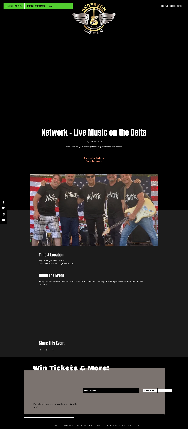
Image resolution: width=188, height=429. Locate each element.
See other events (94, 161)
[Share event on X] (46, 350)
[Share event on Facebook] (40, 350)
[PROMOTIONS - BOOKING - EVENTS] (158, 6)
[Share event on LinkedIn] (53, 350)
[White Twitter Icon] (3, 208)
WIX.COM (134, 426)
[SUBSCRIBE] (149, 390)
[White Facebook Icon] (3, 202)
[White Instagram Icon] (3, 214)
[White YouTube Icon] (3, 220)
